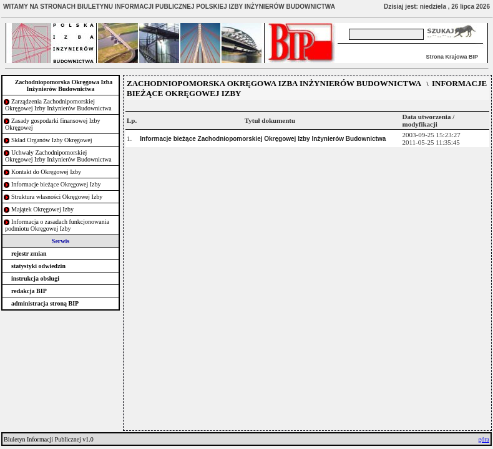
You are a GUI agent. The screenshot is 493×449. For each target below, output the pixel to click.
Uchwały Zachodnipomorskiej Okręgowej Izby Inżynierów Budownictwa (58, 156)
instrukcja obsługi (35, 278)
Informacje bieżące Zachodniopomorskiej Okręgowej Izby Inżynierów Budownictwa (263, 138)
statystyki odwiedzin (38, 266)
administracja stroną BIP (45, 303)
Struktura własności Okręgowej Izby (56, 196)
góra (483, 439)
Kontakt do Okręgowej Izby (46, 171)
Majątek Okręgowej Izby (42, 209)
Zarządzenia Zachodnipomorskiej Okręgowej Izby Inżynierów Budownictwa (58, 105)
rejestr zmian (29, 253)
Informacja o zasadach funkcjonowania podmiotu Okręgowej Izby (57, 225)
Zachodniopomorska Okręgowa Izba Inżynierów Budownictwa (64, 85)
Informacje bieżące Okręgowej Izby (56, 184)
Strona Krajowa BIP (452, 57)
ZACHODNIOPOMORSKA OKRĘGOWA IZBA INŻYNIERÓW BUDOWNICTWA (274, 83)
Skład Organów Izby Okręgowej (51, 140)
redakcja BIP (29, 290)
